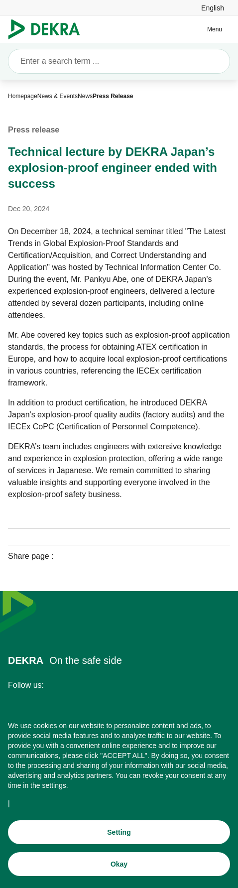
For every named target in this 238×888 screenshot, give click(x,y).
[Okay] (119, 864)
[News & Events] (57, 96)
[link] (212, 7)
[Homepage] (22, 96)
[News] (85, 96)
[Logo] (48, 29)
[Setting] (119, 832)
